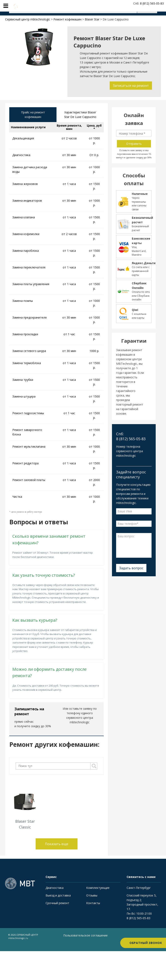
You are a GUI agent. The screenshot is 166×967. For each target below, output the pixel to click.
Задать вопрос (131, 568)
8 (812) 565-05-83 (138, 918)
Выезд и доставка (58, 896)
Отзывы (91, 896)
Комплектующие (97, 888)
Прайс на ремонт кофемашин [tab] (33, 115)
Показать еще (56, 844)
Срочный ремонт (57, 903)
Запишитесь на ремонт (29, 712)
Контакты (93, 903)
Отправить (134, 144)
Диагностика (55, 888)
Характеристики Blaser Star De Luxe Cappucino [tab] (80, 115)
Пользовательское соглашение (76, 938)
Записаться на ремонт (130, 85)
